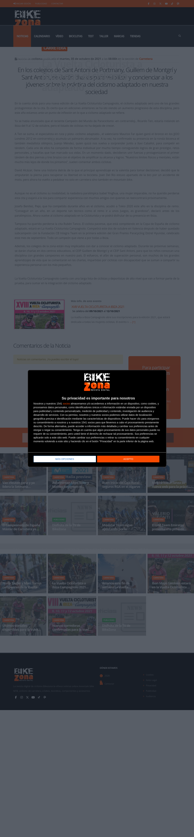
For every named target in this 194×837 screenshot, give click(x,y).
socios (66, 404)
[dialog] (97, 418)
